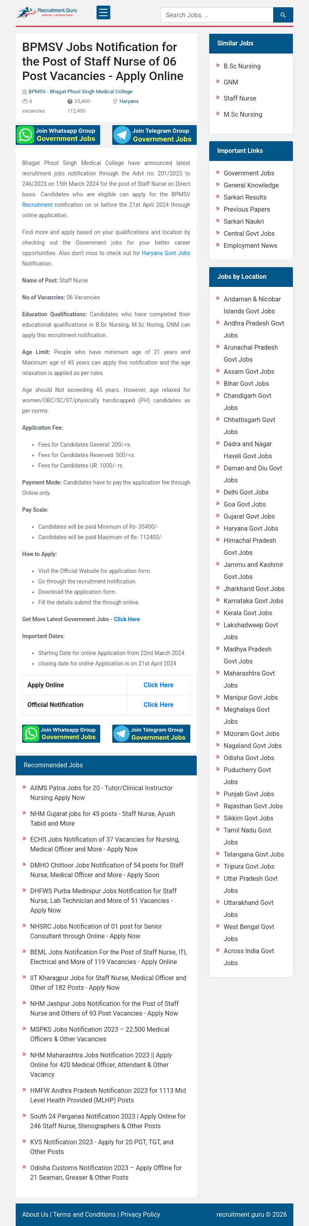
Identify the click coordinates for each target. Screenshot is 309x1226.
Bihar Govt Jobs (246, 383)
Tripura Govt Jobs (249, 866)
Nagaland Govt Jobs (253, 746)
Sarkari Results (245, 197)
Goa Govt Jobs (245, 504)
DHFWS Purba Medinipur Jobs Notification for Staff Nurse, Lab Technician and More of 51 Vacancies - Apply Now (103, 900)
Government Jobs (249, 173)
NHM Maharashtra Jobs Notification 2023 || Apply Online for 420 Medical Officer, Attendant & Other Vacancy (101, 1064)
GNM (231, 82)
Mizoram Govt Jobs (252, 734)
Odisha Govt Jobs (249, 758)
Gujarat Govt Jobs (249, 516)
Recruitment (37, 205)
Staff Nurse (240, 98)
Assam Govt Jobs (249, 371)
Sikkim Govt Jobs (249, 818)
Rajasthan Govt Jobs (253, 806)
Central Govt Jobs (249, 233)
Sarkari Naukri (244, 221)
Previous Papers (247, 209)
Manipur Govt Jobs (251, 697)
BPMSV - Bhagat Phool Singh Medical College (80, 92)
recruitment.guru (240, 1214)
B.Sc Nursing (242, 66)
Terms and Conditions (84, 1214)
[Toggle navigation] (103, 12)
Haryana (129, 101)
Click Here (127, 619)
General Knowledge (251, 185)
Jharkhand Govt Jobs (254, 589)
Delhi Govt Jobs (246, 492)
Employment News (250, 245)
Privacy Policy (141, 1214)
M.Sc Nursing (243, 114)
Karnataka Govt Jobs (253, 601)
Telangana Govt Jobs (254, 854)
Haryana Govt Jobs (166, 253)
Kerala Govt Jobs (248, 613)
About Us (35, 1214)
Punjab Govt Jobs (249, 794)
